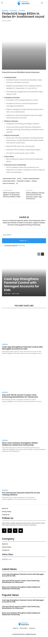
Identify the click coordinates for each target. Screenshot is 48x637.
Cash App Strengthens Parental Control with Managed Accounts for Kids (21, 284)
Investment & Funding (23, 181)
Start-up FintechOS (9, 183)
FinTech (22, 11)
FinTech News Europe (9, 181)
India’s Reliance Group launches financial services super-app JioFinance (35, 196)
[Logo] (23, 3)
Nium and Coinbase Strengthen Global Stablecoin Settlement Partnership (20, 444)
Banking (5, 11)
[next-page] (42, 254)
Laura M (24, 217)
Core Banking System (9, 178)
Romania (34, 181)
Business (13, 11)
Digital (19, 178)
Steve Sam (7, 294)
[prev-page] (38, 254)
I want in (24, 241)
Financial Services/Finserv (31, 178)
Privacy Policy (21, 245)
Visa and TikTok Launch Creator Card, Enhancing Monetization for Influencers (20, 396)
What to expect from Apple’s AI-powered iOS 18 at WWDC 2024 (11, 195)
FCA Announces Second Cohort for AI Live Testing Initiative (21, 493)
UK (17, 183)
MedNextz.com (7, 559)
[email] (24, 234)
